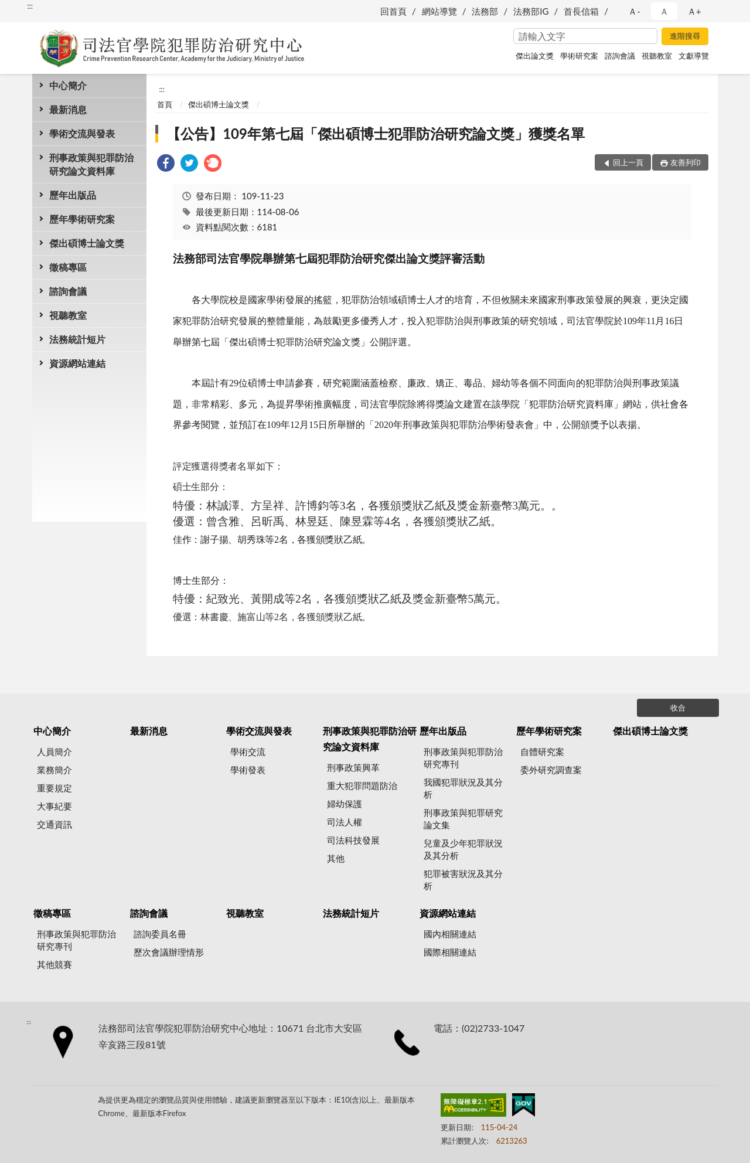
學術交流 (247, 751)
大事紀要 (54, 806)
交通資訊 (54, 824)
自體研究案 (542, 751)
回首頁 (393, 11)
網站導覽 (439, 11)
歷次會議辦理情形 (169, 952)
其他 (336, 858)
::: (30, 6)
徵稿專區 (68, 267)
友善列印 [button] (685, 162)
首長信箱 (581, 11)
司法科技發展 (353, 840)
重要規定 (54, 788)
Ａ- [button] (634, 11)
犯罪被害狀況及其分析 (463, 879)
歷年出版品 (72, 194)
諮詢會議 (620, 55)
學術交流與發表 (82, 133)
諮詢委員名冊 (160, 934)
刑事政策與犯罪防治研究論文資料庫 (91, 164)
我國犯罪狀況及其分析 (463, 788)
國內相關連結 (450, 934)
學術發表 (247, 769)
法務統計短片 (77, 339)
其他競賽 (54, 964)
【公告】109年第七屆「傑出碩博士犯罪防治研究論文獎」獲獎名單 (375, 133)
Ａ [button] (664, 11)
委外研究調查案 (551, 769)
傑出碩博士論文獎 (86, 243)
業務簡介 (54, 769)
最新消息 (68, 109)
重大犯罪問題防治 (362, 785)
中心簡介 (68, 85)
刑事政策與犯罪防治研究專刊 (463, 757)
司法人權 (344, 822)
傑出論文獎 (535, 55)
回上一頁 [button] (628, 162)
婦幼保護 (344, 803)
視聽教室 (657, 55)
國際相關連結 (450, 952)
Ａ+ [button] (694, 11)
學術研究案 (579, 55)
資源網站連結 (77, 363)
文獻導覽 (694, 55)
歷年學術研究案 (82, 219)
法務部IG (530, 11)
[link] (166, 164)
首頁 (164, 104)
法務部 (485, 11)
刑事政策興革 (353, 767)
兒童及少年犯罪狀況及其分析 (463, 849)
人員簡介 (54, 751)
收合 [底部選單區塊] (678, 707)
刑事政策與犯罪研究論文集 (463, 818)
